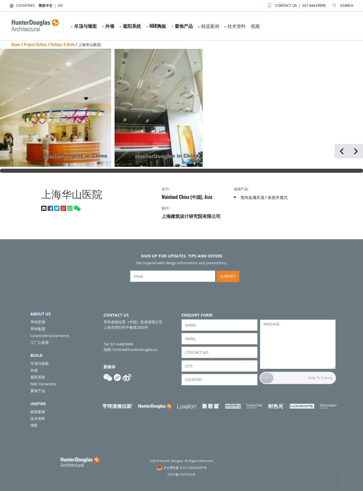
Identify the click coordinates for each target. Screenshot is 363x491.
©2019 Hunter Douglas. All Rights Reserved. (181, 461)
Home (15, 44)
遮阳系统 (130, 25)
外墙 (108, 25)
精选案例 (208, 25)
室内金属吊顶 (252, 197)
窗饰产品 (182, 25)
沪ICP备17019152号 (181, 474)
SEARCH (341, 4)
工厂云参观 (39, 342)
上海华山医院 (89, 44)
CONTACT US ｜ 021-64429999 (295, 4)
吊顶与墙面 (84, 25)
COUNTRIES (21, 5)
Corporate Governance (49, 335)
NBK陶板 (156, 25)
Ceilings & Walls (62, 44)
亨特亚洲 (37, 321)
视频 (255, 25)
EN (60, 5)
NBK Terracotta (43, 383)
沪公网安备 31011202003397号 (185, 467)
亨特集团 (37, 328)
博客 (34, 425)
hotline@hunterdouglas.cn (135, 349)
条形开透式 (278, 197)
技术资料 (235, 25)
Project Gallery (35, 44)
